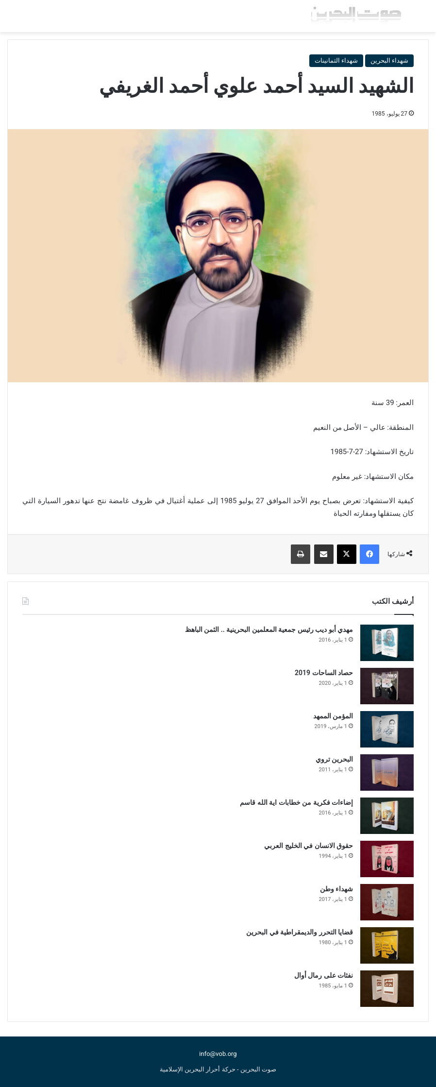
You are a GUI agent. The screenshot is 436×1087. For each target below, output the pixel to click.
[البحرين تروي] (387, 772)
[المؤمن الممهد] (387, 729)
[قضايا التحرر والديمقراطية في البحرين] (387, 945)
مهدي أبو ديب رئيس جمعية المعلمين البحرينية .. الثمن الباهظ (269, 629)
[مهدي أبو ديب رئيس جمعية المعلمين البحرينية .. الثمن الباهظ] (387, 643)
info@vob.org (217, 1053)
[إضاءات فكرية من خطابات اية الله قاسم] (387, 816)
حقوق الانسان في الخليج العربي (308, 845)
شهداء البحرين (389, 60)
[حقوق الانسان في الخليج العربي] (387, 859)
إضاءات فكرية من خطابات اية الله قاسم (296, 802)
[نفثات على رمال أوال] (387, 988)
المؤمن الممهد (333, 716)
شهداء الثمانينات (336, 60)
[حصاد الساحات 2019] (387, 686)
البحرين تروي (334, 759)
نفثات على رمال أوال (323, 975)
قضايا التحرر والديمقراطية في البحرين (299, 932)
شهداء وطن (336, 889)
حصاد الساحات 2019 (324, 673)
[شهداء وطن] (387, 902)
